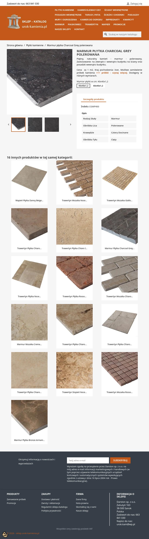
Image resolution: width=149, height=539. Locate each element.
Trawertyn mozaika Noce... (74, 200)
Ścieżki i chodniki (114, 15)
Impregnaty (113, 19)
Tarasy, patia (92, 15)
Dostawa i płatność (50, 499)
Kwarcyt (128, 19)
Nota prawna (82, 503)
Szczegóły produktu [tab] (93, 99)
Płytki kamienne (64, 10)
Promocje (119, 24)
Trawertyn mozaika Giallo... (119, 200)
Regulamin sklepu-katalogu (54, 507)
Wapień (106, 24)
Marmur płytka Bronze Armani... (29, 440)
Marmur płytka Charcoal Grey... (119, 248)
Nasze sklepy (63, 29)
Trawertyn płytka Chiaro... (29, 248)
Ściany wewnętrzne (116, 10)
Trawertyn (91, 24)
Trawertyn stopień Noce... (74, 392)
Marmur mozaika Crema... (29, 344)
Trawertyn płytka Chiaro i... (74, 248)
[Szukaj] (122, 34)
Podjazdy (133, 15)
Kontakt (79, 29)
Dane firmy (81, 499)
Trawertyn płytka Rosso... (74, 296)
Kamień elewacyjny (89, 10)
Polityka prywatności (51, 510)
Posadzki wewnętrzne (68, 15)
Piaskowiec (74, 24)
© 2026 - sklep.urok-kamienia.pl (23, 533)
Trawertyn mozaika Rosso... (120, 392)
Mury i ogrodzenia (66, 19)
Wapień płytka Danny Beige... (29, 200)
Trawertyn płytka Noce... (29, 296)
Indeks (85, 106)
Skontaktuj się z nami (86, 507)
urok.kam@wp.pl (126, 524)
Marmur (59, 24)
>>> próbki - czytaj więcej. (112, 72)
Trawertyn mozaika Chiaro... (119, 296)
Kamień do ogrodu (91, 19)
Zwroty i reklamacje (50, 503)
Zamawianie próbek (16, 499)
